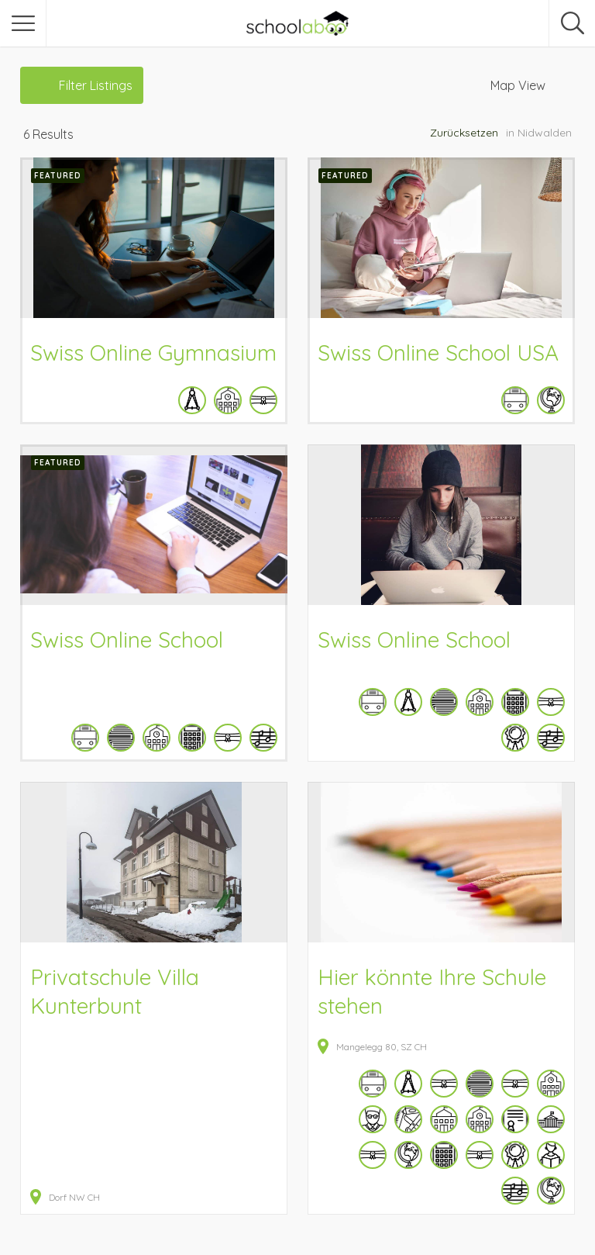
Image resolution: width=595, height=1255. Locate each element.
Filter (95, 85)
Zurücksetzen (464, 133)
